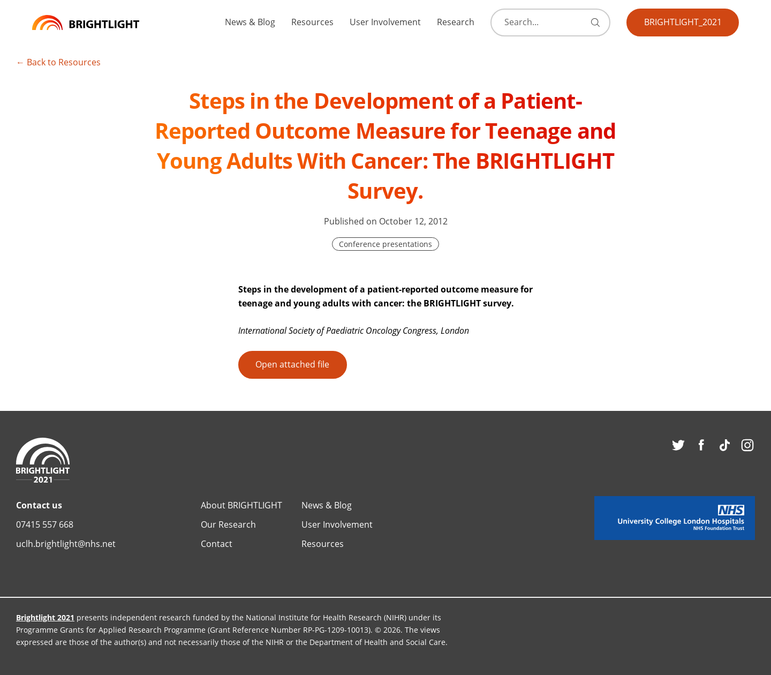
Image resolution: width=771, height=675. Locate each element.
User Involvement (385, 22)
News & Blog (250, 22)
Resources (312, 22)
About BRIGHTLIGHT (241, 505)
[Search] (546, 22)
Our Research (228, 524)
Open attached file (292, 364)
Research (455, 22)
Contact (216, 543)
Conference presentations (385, 244)
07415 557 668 (44, 524)
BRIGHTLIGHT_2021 (683, 22)
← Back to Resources (58, 62)
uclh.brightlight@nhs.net (66, 543)
